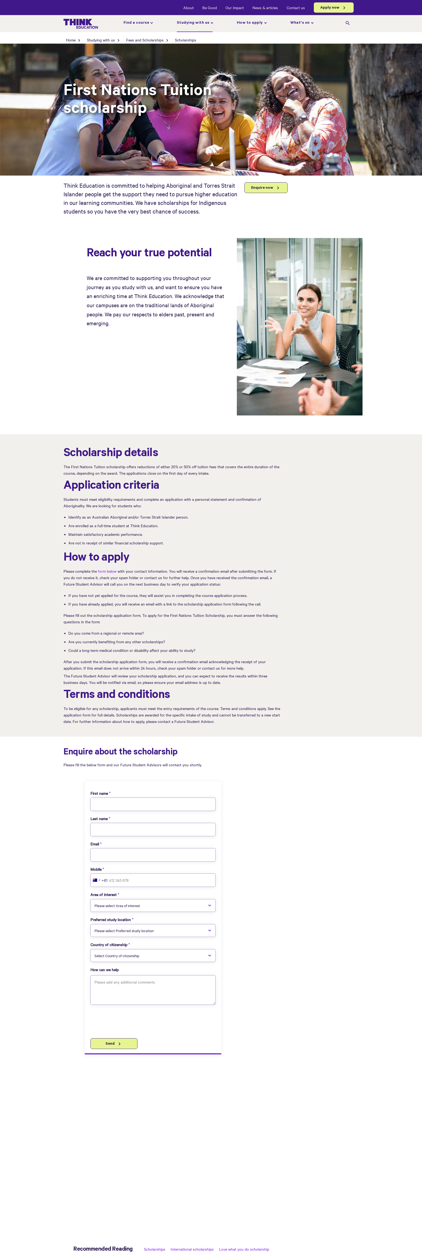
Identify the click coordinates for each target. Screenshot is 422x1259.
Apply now (329, 8)
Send (110, 1044)
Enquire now (262, 188)
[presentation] (131, 1022)
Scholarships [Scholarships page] (185, 40)
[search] (347, 23)
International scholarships (192, 1249)
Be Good (209, 7)
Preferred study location (110, 919)
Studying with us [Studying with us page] (193, 23)
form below (107, 571)
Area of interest (103, 894)
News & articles (265, 7)
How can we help (104, 969)
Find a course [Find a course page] (136, 23)
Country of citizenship (108, 944)
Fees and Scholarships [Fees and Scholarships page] (145, 40)
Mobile (95, 869)
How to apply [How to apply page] (250, 23)
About (188, 7)
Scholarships (154, 1249)
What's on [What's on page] (300, 23)
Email (94, 844)
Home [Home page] (71, 40)
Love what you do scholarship (244, 1249)
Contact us (296, 7)
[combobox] (99, 880)
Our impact (235, 7)
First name (99, 793)
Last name (99, 818)
